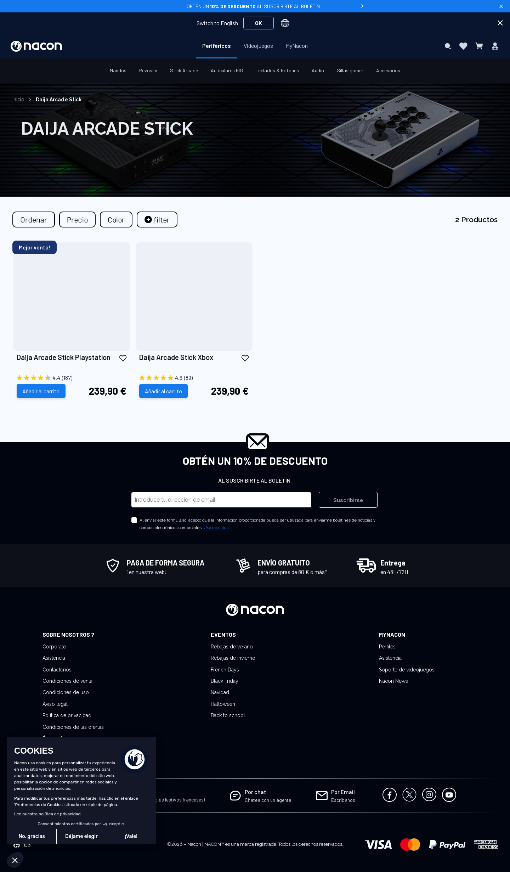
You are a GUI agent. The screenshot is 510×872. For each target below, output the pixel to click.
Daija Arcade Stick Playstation (63, 357)
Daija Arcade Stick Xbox (176, 357)
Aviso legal (55, 704)
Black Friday (224, 681)
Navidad (220, 692)
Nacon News (393, 681)
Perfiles (387, 646)
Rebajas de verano (232, 646)
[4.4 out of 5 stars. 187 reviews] (71, 377)
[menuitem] (216, 46)
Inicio (19, 99)
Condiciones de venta (67, 681)
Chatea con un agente (268, 800)
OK (258, 22)
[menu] (255, 46)
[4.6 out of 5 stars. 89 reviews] (194, 377)
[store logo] (36, 46)
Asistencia (53, 658)
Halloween (223, 704)
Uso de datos (216, 527)
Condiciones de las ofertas (73, 727)
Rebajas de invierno (233, 658)
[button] (122, 357)
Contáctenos (57, 670)
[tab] (157, 219)
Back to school (228, 715)
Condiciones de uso (65, 692)
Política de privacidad (66, 715)
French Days (225, 670)
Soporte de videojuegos (407, 670)
